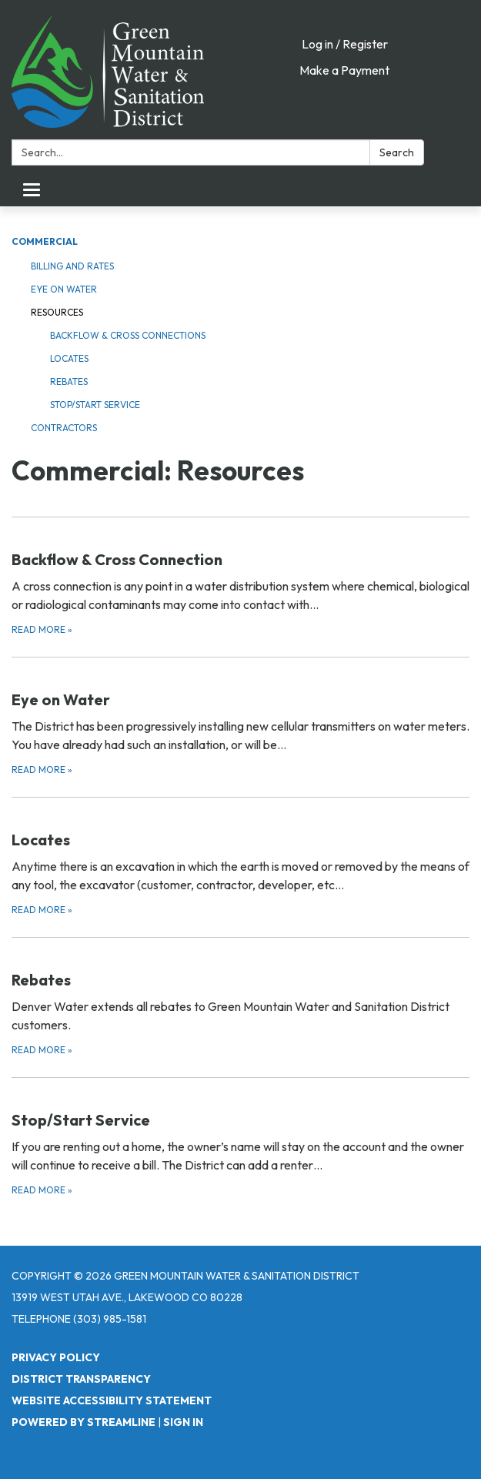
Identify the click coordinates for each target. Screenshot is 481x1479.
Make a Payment (344, 70)
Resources (57, 312)
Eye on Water (64, 289)
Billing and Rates (72, 266)
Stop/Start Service (95, 404)
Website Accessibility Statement (112, 1400)
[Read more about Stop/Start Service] (240, 1137)
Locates (69, 358)
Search (396, 152)
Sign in (183, 1422)
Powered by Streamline (83, 1422)
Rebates (69, 381)
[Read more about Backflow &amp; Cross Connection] (240, 577)
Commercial (45, 241)
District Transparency (81, 1379)
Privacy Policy (56, 1357)
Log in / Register (345, 44)
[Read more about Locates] (240, 857)
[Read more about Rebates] (240, 997)
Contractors (64, 427)
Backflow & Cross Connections (127, 335)
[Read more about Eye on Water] (240, 717)
